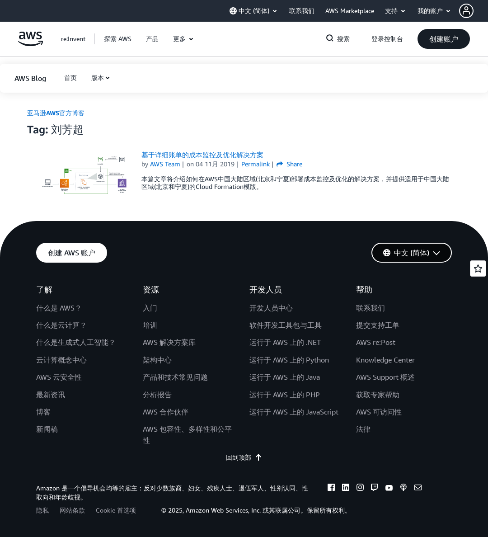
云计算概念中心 (61, 359)
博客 (43, 411)
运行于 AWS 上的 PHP (284, 394)
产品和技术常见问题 (175, 377)
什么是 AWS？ (59, 307)
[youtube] (389, 489)
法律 (363, 428)
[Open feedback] (478, 268)
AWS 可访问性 (379, 411)
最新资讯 (50, 394)
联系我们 (370, 307)
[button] (473, 11)
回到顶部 (244, 457)
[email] (418, 489)
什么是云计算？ (61, 325)
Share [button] (289, 164)
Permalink (255, 164)
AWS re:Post (375, 342)
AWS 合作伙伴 (165, 411)
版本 (97, 77)
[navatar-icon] (466, 11)
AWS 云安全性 (59, 377)
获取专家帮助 (377, 394)
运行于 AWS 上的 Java (284, 377)
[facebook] (331, 489)
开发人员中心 (271, 307)
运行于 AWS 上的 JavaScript (293, 411)
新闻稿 (47, 428)
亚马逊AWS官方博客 (55, 113)
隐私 (42, 510)
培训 (150, 325)
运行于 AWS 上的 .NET (285, 342)
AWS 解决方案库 (169, 342)
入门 (150, 307)
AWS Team (165, 164)
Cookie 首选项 (116, 510)
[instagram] (360, 489)
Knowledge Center (385, 359)
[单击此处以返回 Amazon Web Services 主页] (30, 43)
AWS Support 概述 (385, 377)
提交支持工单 (377, 325)
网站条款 (72, 510)
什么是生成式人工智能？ (76, 342)
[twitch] (374, 489)
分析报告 (157, 394)
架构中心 (157, 359)
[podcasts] (403, 489)
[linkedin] (345, 489)
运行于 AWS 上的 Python (289, 359)
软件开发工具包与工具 (285, 325)
